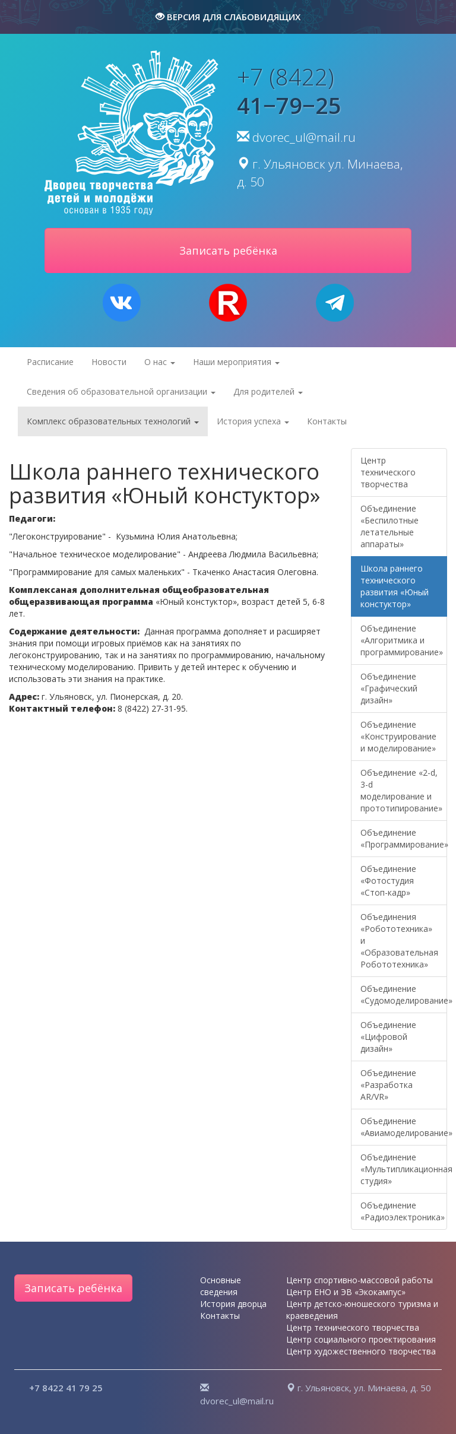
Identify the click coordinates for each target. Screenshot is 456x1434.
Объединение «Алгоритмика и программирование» (401, 640)
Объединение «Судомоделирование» (403, 994)
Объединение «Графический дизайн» (388, 688)
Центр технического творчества (388, 472)
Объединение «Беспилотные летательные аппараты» (389, 526)
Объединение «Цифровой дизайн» (388, 1036)
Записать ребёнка (73, 1288)
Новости (108, 361)
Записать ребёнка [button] (228, 250)
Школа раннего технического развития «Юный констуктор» (394, 586)
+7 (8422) (289, 90)
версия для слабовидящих (228, 17)
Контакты (327, 421)
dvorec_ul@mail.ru (304, 137)
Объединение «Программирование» (403, 838)
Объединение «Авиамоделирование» (403, 1126)
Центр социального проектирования (361, 1339)
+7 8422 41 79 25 (66, 1388)
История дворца (233, 1303)
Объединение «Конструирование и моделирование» (398, 736)
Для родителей (268, 391)
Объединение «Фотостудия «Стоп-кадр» (388, 880)
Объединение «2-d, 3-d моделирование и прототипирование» (401, 790)
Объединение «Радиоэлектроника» (402, 1211)
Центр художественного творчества (361, 1351)
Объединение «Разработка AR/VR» (388, 1084)
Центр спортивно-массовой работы (359, 1280)
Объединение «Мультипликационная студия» (403, 1168)
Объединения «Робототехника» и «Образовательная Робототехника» (399, 940)
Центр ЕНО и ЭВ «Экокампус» (346, 1291)
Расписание (50, 361)
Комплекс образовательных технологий (113, 421)
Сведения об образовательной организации (121, 391)
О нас (159, 361)
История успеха (253, 421)
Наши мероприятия (236, 361)
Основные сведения (220, 1285)
